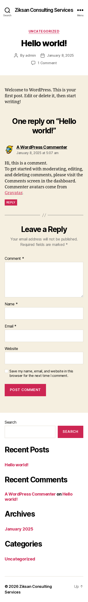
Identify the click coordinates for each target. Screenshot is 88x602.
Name (11, 304)
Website (11, 349)
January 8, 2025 (60, 55)
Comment (14, 259)
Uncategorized (44, 31)
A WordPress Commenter (30, 494)
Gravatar (13, 193)
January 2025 (19, 528)
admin (30, 55)
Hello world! (16, 464)
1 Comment (47, 63)
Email (10, 326)
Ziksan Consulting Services (44, 10)
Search (10, 422)
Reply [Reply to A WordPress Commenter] (10, 202)
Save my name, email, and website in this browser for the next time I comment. (41, 373)
